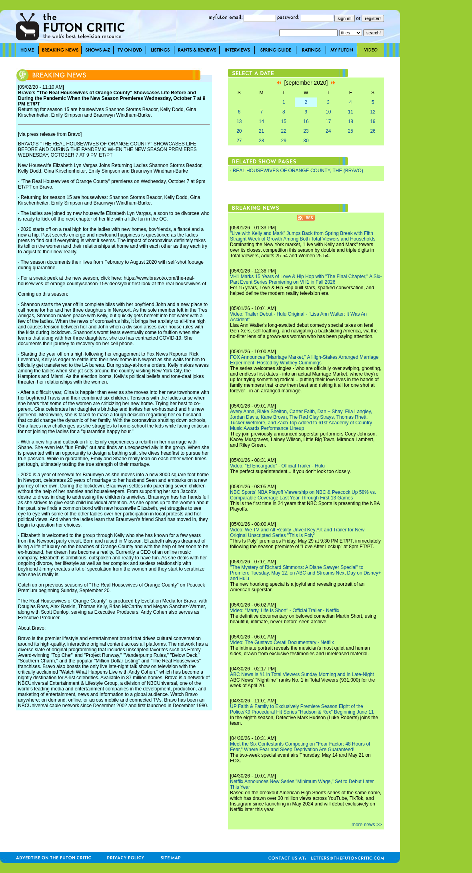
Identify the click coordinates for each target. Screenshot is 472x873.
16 (305, 121)
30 (305, 140)
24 (328, 131)
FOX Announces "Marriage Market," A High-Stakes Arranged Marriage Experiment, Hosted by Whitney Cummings (304, 360)
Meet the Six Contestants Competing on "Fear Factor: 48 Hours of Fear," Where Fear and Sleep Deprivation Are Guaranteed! (300, 746)
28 (261, 140)
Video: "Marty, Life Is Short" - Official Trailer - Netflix (284, 610)
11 (350, 112)
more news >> (367, 824)
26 (372, 131)
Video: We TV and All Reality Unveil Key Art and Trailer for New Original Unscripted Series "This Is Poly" (297, 532)
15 (283, 121)
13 (239, 121)
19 (372, 121)
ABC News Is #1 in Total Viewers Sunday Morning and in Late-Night (302, 674)
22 (283, 131)
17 (328, 121)
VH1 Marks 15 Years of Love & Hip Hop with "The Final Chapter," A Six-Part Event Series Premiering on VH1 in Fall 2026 (306, 279)
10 (328, 112)
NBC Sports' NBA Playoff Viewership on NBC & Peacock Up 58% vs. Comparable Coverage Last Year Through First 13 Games (303, 495)
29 (283, 140)
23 (305, 131)
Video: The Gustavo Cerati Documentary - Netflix (282, 642)
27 (239, 140)
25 (350, 131)
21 (261, 131)
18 (350, 121)
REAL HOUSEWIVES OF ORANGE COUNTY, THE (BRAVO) (298, 170)
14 (261, 121)
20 (239, 131)
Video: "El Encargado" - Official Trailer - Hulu (277, 466)
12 (372, 112)
